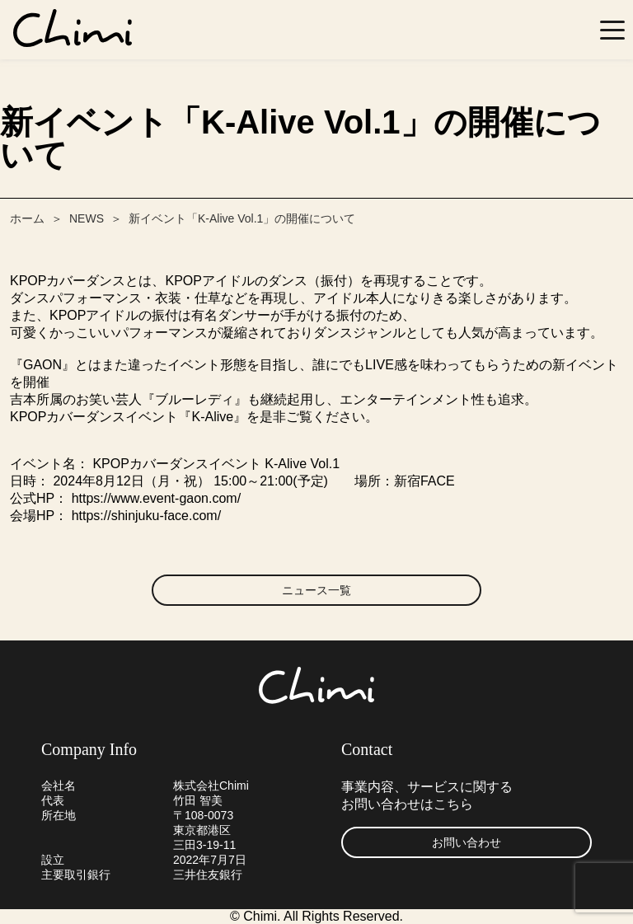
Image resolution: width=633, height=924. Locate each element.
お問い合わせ (466, 842)
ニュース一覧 (316, 590)
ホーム (27, 218)
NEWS (86, 218)
